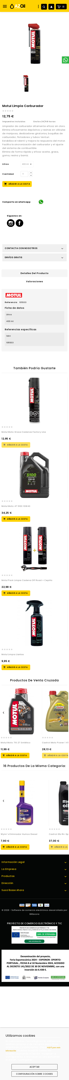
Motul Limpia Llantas (13, 654)
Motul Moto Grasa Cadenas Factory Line (24, 432)
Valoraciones (34, 281)
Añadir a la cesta (17, 184)
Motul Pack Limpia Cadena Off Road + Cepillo (27, 580)
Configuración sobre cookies (34, 1073)
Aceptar (35, 1066)
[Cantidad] (24, 174)
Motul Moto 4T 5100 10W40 (16, 506)
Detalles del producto (35, 273)
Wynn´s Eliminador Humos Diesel (19, 834)
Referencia (11, 302)
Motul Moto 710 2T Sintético (16, 742)
